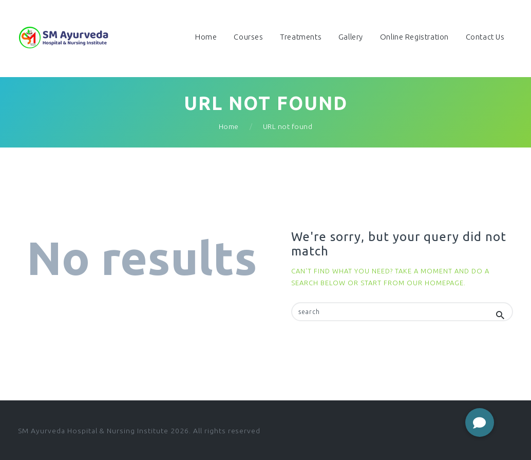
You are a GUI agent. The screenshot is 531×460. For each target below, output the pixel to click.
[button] (479, 422)
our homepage (435, 282)
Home (229, 126)
